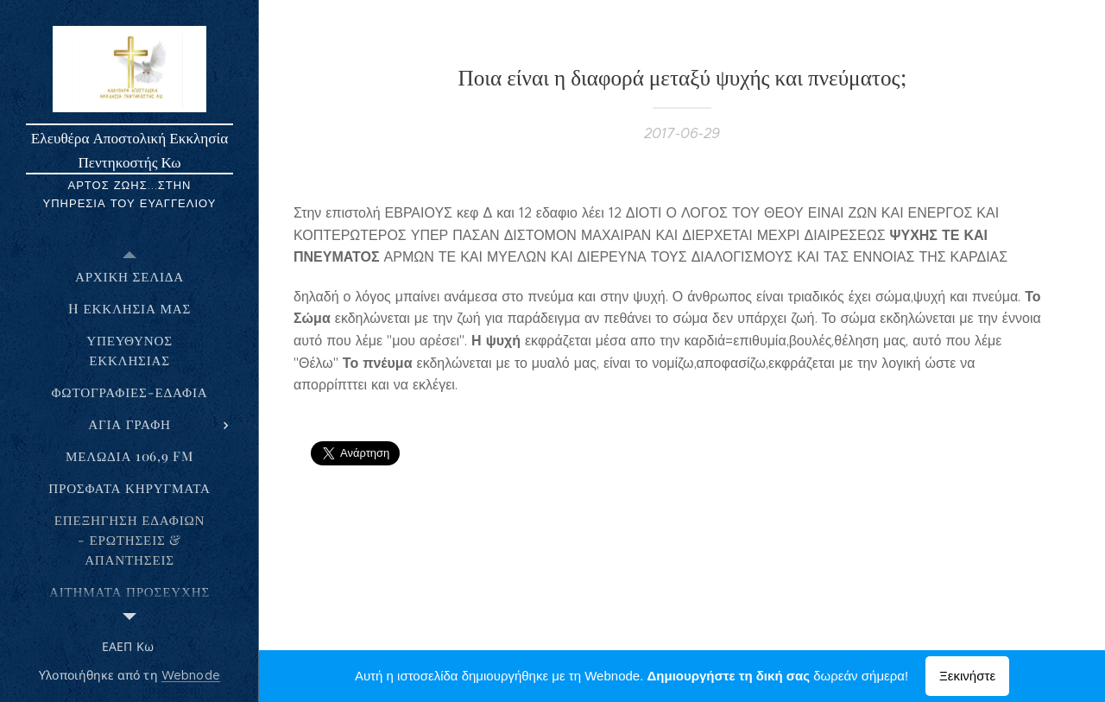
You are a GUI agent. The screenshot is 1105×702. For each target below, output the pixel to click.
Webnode (190, 675)
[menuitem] (129, 277)
